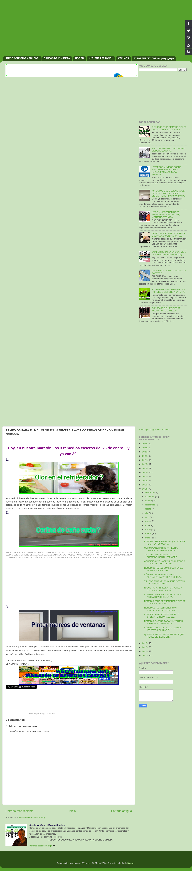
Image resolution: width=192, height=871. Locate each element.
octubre (148, 501)
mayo (147, 521)
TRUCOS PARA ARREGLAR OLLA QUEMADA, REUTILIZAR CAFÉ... (161, 555)
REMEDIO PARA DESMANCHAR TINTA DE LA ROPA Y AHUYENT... (165, 602)
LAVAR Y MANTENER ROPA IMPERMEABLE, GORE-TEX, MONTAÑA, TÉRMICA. (166, 214)
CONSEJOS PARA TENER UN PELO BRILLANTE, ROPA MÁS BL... (161, 615)
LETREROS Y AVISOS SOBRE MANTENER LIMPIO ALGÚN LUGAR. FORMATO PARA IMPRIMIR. (166, 171)
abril (147, 525)
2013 (145, 643)
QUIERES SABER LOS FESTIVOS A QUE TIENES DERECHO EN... (164, 635)
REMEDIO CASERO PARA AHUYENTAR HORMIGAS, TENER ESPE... (163, 622)
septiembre (150, 505)
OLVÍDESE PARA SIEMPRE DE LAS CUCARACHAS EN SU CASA (169, 128)
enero (148, 538)
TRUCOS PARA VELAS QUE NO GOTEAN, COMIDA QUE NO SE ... (165, 582)
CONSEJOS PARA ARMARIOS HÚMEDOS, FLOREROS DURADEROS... (165, 562)
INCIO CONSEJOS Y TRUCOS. (22, 58)
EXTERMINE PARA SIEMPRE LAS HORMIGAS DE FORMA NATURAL (168, 290)
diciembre (149, 492)
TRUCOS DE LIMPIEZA (57, 58)
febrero (148, 533)
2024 (145, 448)
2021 (145, 460)
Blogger (131, 863)
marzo (148, 529)
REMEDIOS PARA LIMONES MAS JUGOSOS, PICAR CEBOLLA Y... (161, 609)
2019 (145, 468)
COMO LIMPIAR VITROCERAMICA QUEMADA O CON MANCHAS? (168, 234)
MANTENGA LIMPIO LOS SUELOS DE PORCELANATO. (168, 149)
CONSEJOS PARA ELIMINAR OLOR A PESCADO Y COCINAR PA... (162, 595)
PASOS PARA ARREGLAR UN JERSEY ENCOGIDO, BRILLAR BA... (163, 589)
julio (147, 513)
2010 (145, 655)
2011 (145, 651)
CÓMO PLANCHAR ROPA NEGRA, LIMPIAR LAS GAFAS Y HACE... (161, 549)
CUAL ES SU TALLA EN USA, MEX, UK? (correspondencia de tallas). (169, 253)
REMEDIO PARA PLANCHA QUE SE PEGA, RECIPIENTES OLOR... (165, 542)
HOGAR (79, 58)
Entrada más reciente (19, 811)
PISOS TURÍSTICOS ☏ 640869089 (154, 59)
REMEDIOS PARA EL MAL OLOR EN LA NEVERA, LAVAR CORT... (163, 569)
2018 (145, 472)
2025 (145, 443)
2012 (145, 647)
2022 (145, 456)
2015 (145, 485)
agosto (148, 509)
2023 (145, 452)
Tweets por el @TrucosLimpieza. (154, 429)
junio (147, 517)
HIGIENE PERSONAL (101, 58)
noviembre (150, 496)
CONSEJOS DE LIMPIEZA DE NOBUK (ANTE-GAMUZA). (166, 309)
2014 (145, 489)
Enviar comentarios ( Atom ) (32, 817)
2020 (145, 464)
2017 (145, 476)
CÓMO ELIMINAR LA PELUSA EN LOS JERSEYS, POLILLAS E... (163, 628)
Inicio (72, 811)
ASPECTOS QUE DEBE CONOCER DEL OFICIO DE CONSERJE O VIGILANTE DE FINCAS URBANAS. (169, 193)
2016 (145, 481)
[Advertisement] (96, 30)
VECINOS (123, 58)
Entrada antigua (121, 811)
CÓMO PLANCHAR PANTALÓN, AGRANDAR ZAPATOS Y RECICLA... (163, 575)
